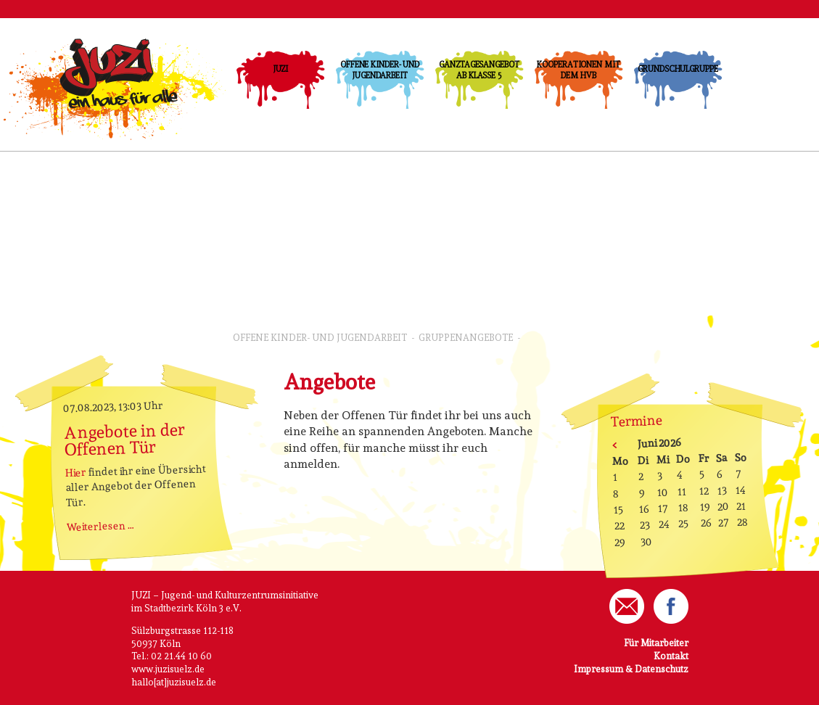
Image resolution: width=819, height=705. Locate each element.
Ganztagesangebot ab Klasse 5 (479, 70)
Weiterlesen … (99, 526)
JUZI (281, 69)
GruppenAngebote (466, 337)
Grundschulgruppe (677, 69)
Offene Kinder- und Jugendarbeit (379, 70)
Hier (75, 472)
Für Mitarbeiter (656, 643)
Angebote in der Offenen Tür (124, 439)
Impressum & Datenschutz (631, 669)
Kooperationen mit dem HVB (578, 70)
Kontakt (671, 656)
